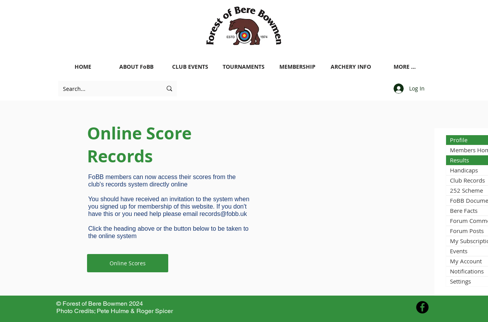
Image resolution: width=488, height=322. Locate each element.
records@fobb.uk (223, 214)
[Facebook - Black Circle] (422, 307)
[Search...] (106, 88)
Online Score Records (139, 144)
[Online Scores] (127, 263)
